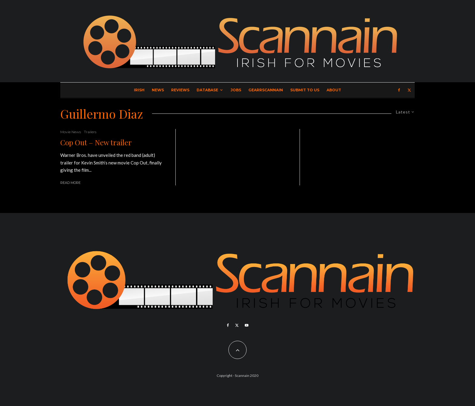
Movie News (70, 132)
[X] (409, 90)
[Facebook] (399, 90)
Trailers (90, 132)
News (158, 90)
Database (207, 90)
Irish (139, 90)
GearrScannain (265, 90)
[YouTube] (246, 325)
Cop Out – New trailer (96, 142)
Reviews (180, 90)
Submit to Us (304, 90)
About (334, 90)
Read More (70, 183)
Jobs (236, 90)
